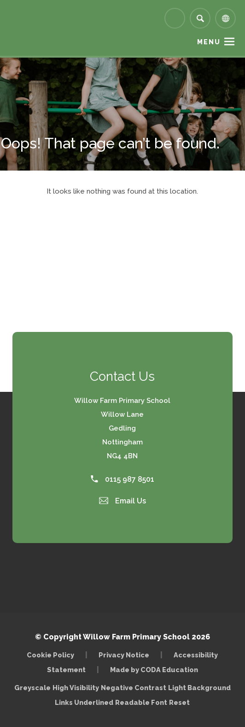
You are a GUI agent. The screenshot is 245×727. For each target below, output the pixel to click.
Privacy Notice (124, 655)
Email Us (122, 500)
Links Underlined (84, 702)
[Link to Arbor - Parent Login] (174, 18)
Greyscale (32, 688)
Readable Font (141, 702)
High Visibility (75, 688)
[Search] (200, 18)
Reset (179, 702)
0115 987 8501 (122, 479)
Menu (209, 42)
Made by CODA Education (154, 670)
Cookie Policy (50, 655)
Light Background (199, 688)
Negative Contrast (133, 688)
